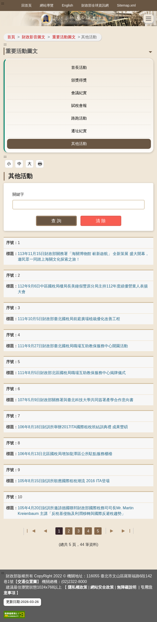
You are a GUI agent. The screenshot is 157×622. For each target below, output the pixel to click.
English (67, 5)
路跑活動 (79, 118)
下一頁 (114, 531)
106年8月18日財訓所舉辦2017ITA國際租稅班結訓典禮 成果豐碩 (73, 427)
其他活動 (79, 144)
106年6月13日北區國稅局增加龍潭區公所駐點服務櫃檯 (65, 454)
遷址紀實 (79, 131)
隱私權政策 (77, 587)
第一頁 (31, 531)
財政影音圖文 (33, 37)
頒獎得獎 (79, 80)
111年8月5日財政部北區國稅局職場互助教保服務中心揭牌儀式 (72, 373)
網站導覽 (46, 5)
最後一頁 (126, 531)
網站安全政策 (102, 587)
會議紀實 (79, 93)
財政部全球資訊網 (95, 5)
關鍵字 (18, 194)
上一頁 (43, 531)
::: (2, 3)
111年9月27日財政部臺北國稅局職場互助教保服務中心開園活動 (73, 346)
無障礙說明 (126, 587)
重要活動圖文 (64, 37)
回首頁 (26, 5)
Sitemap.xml (126, 5)
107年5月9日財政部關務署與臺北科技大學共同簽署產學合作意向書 (76, 400)
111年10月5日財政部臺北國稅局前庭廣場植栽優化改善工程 (69, 319)
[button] (148, 19)
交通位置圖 (27, 582)
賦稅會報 (79, 105)
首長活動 (79, 67)
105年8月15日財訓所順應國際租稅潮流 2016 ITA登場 (64, 481)
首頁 (11, 37)
